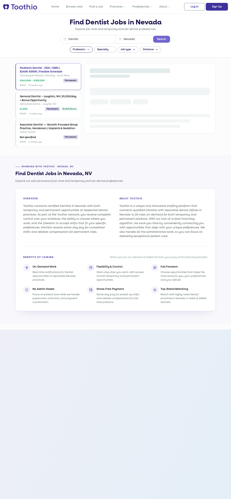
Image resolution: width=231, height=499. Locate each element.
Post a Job (96, 6)
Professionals (142, 6)
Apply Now (101, 86)
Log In (194, 6)
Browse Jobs (74, 6)
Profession (81, 49)
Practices (117, 6)
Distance (150, 49)
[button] (48, 76)
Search (161, 39)
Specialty (105, 49)
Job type (128, 49)
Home (55, 6)
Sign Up (217, 6)
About (164, 6)
